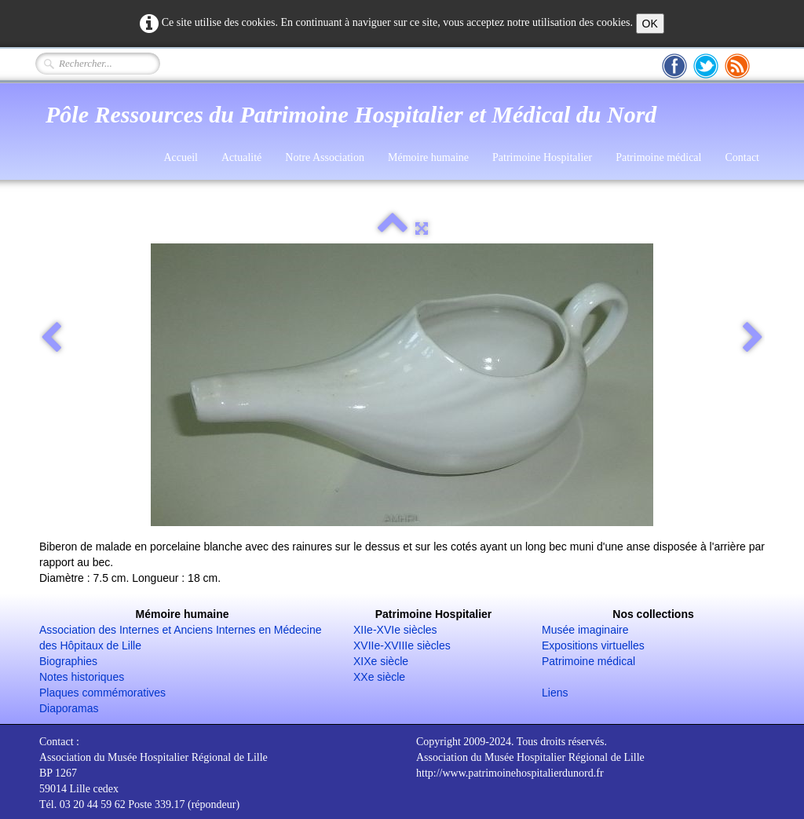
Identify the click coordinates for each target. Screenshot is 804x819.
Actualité (241, 157)
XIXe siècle (380, 661)
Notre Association (324, 157)
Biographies (68, 661)
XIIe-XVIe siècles (395, 629)
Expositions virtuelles (593, 645)
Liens (555, 692)
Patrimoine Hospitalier (542, 157)
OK (650, 23)
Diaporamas (68, 708)
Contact (742, 157)
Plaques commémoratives (102, 692)
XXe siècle (379, 677)
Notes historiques (81, 677)
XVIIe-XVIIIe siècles (402, 645)
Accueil (180, 157)
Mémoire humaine (428, 157)
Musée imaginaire (585, 629)
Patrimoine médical (658, 157)
